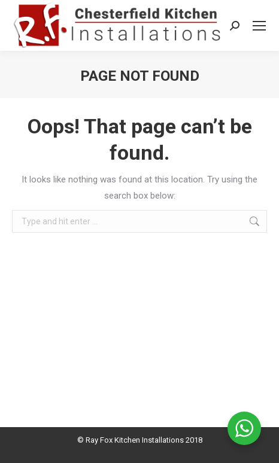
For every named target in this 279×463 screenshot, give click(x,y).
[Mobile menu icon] (259, 25)
